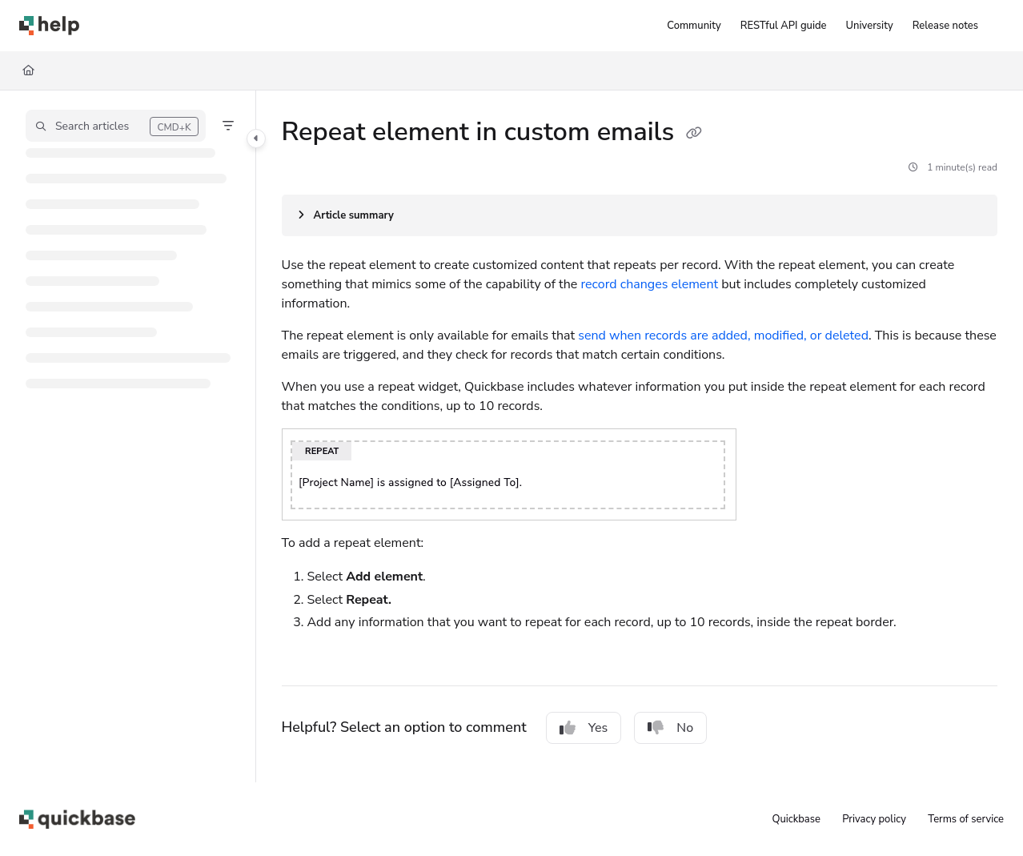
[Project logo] (49, 25)
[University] (869, 26)
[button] (116, 126)
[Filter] (228, 125)
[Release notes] (945, 26)
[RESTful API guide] (783, 26)
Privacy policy (874, 819)
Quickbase (796, 819)
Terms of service (966, 819)
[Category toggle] (256, 138)
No (670, 728)
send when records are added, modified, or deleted (723, 335)
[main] (640, 436)
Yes (584, 728)
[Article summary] (640, 215)
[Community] (693, 26)
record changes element (649, 284)
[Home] (28, 70)
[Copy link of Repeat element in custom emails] (694, 134)
